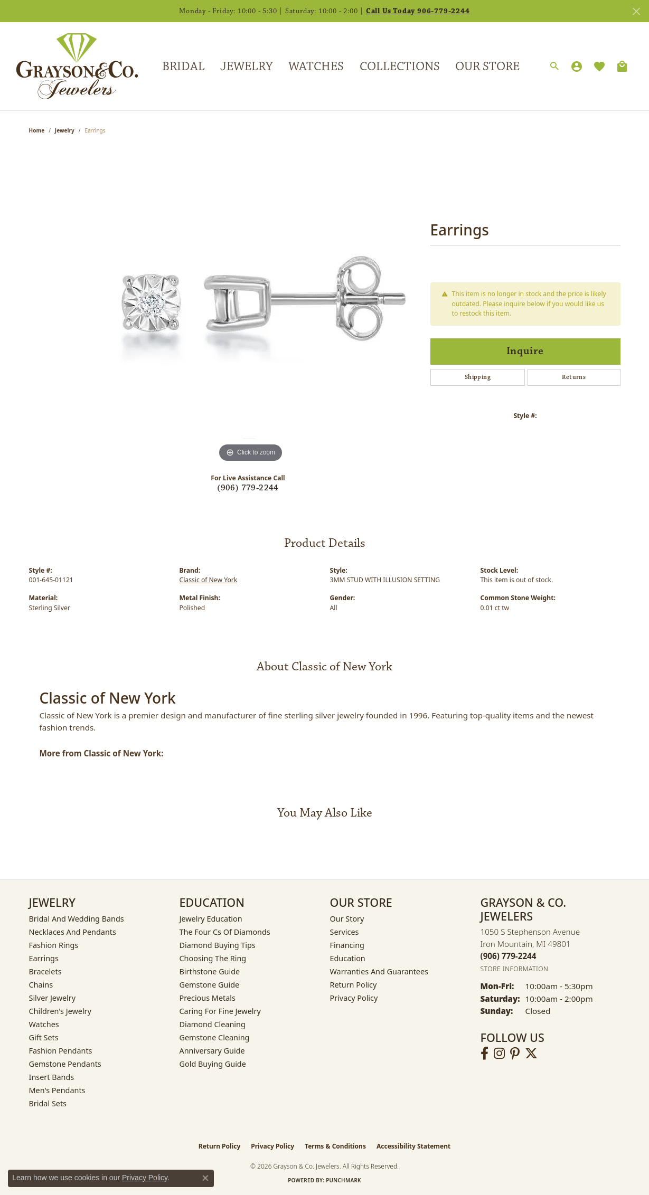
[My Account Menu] (576, 66)
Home (37, 130)
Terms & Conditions (335, 1146)
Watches (316, 66)
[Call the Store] (509, 956)
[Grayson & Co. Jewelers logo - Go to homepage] (69, 66)
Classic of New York (209, 579)
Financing (347, 945)
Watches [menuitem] (44, 1024)
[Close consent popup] (205, 1178)
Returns (574, 377)
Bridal (183, 66)
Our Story (347, 919)
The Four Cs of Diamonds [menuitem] (225, 932)
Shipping (478, 377)
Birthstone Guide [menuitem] (210, 971)
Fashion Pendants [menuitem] (60, 1051)
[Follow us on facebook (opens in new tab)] (484, 1053)
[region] (250, 306)
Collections (400, 66)
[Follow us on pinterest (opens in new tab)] (515, 1053)
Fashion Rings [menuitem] (54, 945)
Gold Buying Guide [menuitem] (213, 1064)
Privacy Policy (354, 998)
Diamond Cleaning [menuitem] (213, 1024)
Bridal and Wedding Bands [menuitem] (76, 919)
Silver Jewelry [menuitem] (52, 998)
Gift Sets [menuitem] (44, 1037)
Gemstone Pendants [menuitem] (65, 1064)
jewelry (64, 130)
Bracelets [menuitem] (45, 971)
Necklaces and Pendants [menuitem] (72, 932)
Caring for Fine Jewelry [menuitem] (220, 1011)
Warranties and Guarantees (379, 971)
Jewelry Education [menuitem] (211, 919)
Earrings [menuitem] (44, 958)
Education (347, 958)
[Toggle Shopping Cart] (622, 66)
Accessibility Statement (413, 1146)
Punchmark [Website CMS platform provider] (343, 1180)
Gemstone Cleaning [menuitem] (215, 1037)
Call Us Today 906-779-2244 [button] (418, 11)
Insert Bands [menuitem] (51, 1077)
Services (344, 932)
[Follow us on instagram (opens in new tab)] (499, 1053)
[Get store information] (515, 968)
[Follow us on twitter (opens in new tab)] (531, 1053)
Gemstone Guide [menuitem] (210, 985)
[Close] (636, 11)
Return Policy (353, 985)
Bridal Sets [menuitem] (48, 1103)
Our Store (487, 66)
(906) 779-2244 (248, 488)
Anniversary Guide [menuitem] (212, 1051)
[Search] (554, 66)
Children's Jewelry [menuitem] (60, 1011)
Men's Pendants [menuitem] (57, 1090)
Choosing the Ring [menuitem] (213, 958)
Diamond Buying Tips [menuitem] (218, 945)
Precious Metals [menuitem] (208, 998)
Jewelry (246, 66)
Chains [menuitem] (41, 985)
